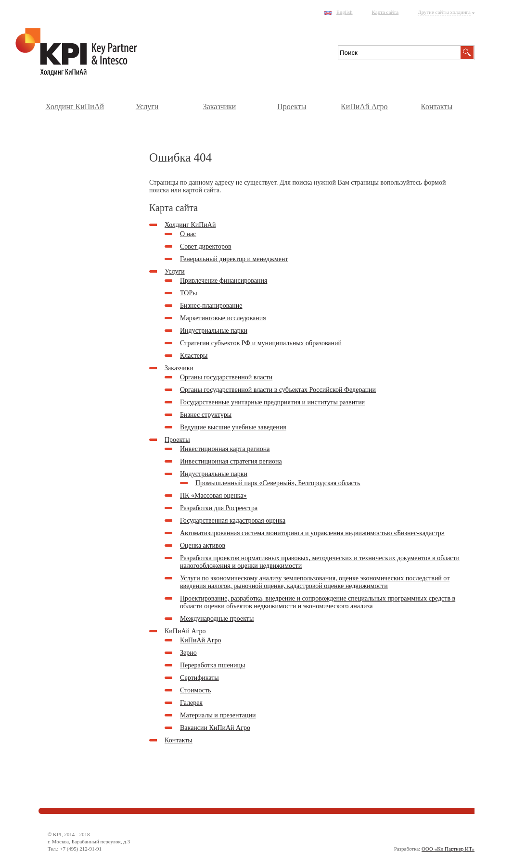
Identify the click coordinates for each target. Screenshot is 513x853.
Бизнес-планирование (211, 305)
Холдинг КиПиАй (74, 106)
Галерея (191, 702)
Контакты (436, 106)
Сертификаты (199, 677)
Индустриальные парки (213, 330)
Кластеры (194, 355)
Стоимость (195, 690)
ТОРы (188, 293)
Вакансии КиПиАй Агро (215, 727)
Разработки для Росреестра (218, 508)
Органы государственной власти (226, 377)
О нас (188, 234)
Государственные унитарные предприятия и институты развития (272, 402)
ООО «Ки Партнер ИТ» (448, 849)
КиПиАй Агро (364, 106)
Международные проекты (217, 618)
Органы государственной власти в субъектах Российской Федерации (278, 389)
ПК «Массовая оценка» (213, 495)
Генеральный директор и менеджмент (234, 259)
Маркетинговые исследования (223, 318)
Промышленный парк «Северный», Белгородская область (277, 483)
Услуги (147, 106)
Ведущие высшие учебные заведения (233, 427)
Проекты (291, 106)
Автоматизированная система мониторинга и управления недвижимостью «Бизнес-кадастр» (312, 533)
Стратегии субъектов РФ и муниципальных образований (261, 343)
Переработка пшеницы (212, 665)
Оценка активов (202, 545)
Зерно (188, 652)
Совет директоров (205, 246)
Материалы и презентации (218, 715)
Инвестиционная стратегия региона (231, 461)
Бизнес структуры (205, 414)
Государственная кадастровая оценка (232, 520)
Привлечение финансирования (223, 280)
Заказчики (219, 106)
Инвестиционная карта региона (224, 448)
